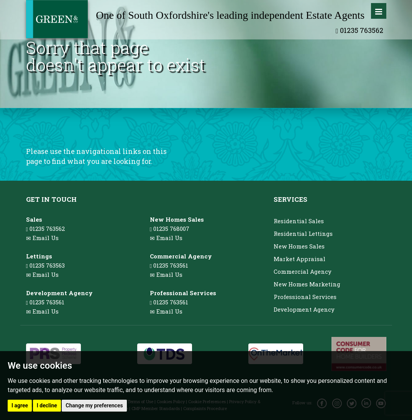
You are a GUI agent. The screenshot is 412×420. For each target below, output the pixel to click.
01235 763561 (45, 302)
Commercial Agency (303, 271)
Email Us (46, 238)
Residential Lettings (303, 233)
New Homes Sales (299, 246)
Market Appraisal (299, 259)
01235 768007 (169, 228)
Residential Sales (299, 221)
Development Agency (304, 309)
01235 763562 (359, 30)
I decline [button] (47, 405)
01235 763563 (45, 265)
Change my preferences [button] (94, 405)
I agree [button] (19, 405)
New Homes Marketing (307, 284)
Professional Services (305, 297)
